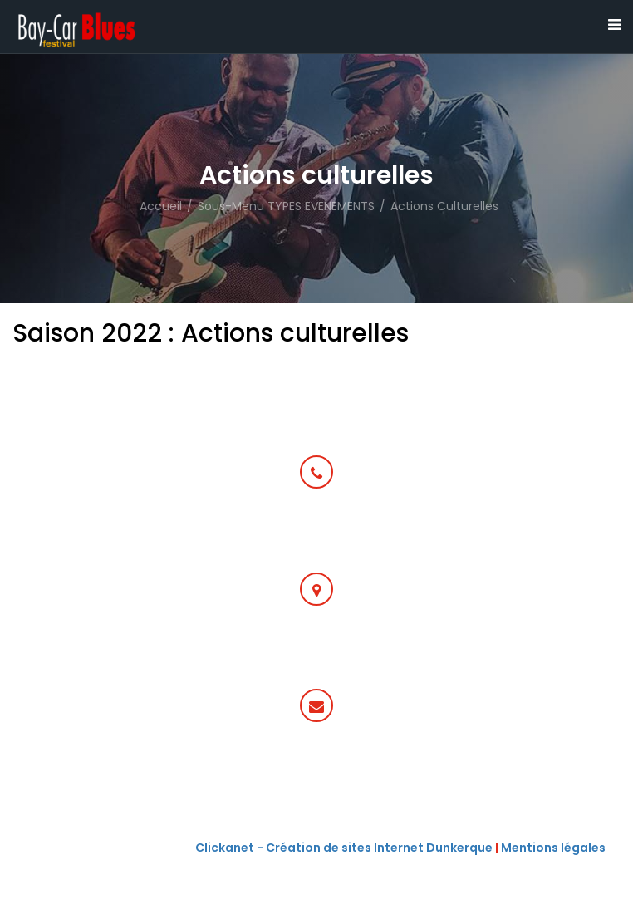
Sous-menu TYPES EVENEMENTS (286, 206)
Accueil (161, 206)
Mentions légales (553, 847)
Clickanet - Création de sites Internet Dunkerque (344, 847)
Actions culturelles (444, 206)
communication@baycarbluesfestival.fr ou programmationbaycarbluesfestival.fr (317, 780)
